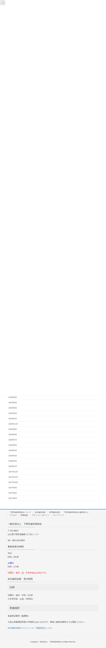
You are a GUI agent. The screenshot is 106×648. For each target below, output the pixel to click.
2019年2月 (13, 419)
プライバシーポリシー (40, 515)
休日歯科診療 (40, 512)
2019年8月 (13, 403)
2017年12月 (13, 472)
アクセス (13, 515)
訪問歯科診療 (54, 512)
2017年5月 (13, 498)
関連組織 (24, 515)
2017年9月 (13, 488)
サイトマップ (58, 515)
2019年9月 (13, 397)
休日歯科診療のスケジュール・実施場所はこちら (30, 628)
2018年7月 (13, 440)
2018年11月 (13, 424)
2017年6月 (13, 493)
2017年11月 (13, 477)
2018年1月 (13, 466)
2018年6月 (13, 445)
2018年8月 (13, 434)
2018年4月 (13, 450)
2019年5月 (13, 413)
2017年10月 (13, 482)
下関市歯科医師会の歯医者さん (76, 512)
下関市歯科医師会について (20, 512)
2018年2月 (13, 461)
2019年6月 (13, 408)
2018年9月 (13, 429)
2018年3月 (13, 456)
